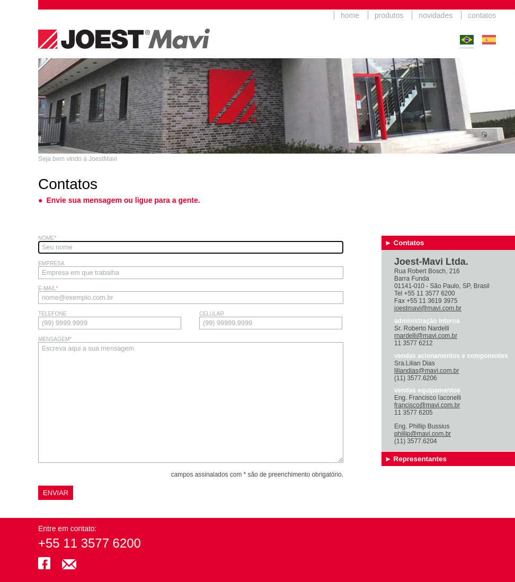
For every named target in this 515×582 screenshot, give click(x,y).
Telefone (109, 320)
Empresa (190, 270)
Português (467, 39)
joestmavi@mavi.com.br (427, 308)
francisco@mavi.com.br (427, 405)
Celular (270, 320)
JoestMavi (124, 29)
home (350, 15)
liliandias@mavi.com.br (426, 370)
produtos (389, 15)
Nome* (190, 244)
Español (489, 39)
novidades (435, 15)
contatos (482, 15)
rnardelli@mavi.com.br (425, 335)
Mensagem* (190, 399)
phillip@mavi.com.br (422, 433)
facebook (44, 563)
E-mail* (190, 294)
